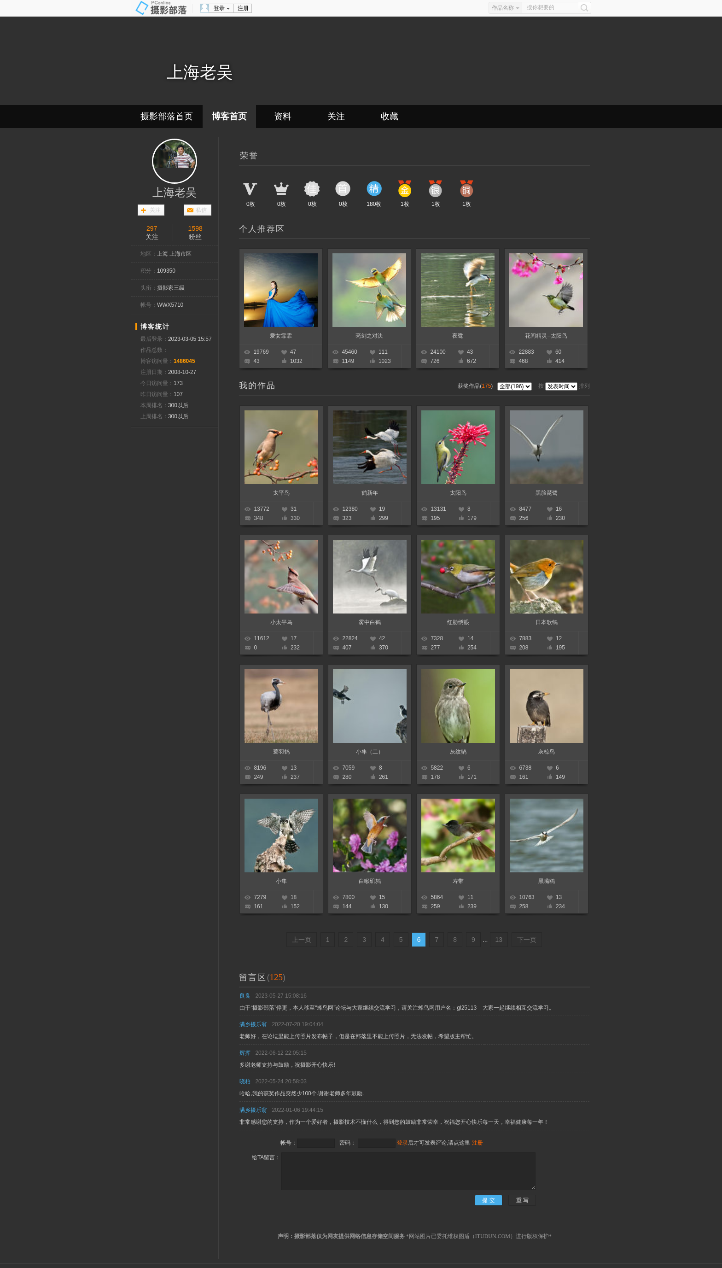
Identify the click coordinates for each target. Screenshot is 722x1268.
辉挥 (244, 1053)
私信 (201, 210)
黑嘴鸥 (546, 881)
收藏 (389, 116)
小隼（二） (370, 751)
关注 (336, 116)
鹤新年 (369, 493)
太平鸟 (281, 493)
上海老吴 (174, 193)
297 (151, 228)
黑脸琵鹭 (547, 493)
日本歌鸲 (547, 622)
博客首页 (229, 116)
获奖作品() (476, 386)
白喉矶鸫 (370, 881)
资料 (282, 116)
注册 (243, 8)
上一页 (301, 939)
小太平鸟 (281, 622)
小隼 (281, 881)
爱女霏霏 (281, 336)
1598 (195, 228)
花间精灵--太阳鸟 (546, 336)
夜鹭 (457, 336)
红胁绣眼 (458, 622)
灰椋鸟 (546, 751)
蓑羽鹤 (281, 751)
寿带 (458, 881)
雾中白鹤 (370, 622)
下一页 (526, 939)
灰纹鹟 (458, 751)
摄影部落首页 (166, 116)
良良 (244, 996)
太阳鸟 (458, 493)
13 (499, 939)
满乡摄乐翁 (253, 1024)
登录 (219, 8)
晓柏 (244, 1081)
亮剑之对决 (369, 336)
